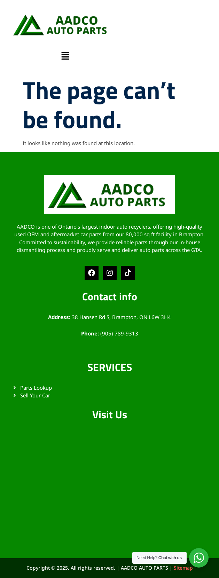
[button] (65, 56)
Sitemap (183, 567)
